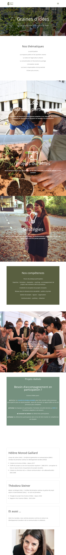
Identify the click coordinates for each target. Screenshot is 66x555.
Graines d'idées (33, 19)
